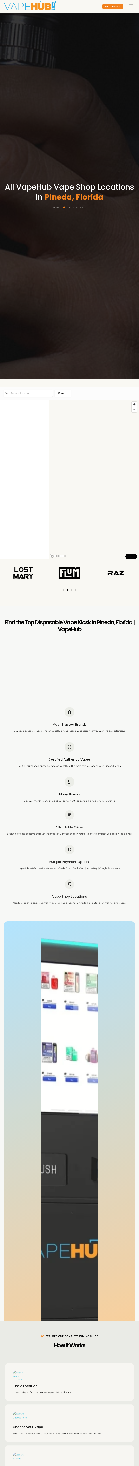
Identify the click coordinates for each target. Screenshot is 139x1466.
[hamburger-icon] (131, 6)
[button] (63, 590)
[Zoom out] (134, 409)
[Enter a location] (28, 393)
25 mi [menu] (62, 394)
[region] (94, 479)
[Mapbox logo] (58, 556)
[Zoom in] (134, 404)
